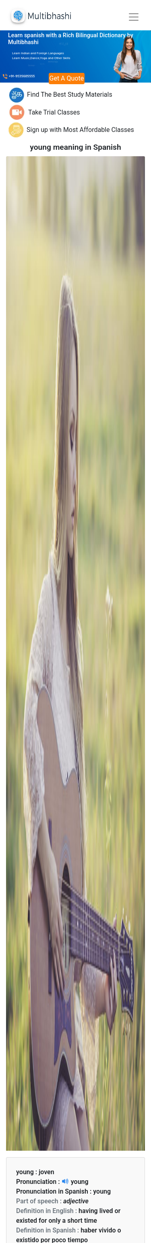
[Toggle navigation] (134, 17)
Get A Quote (67, 78)
